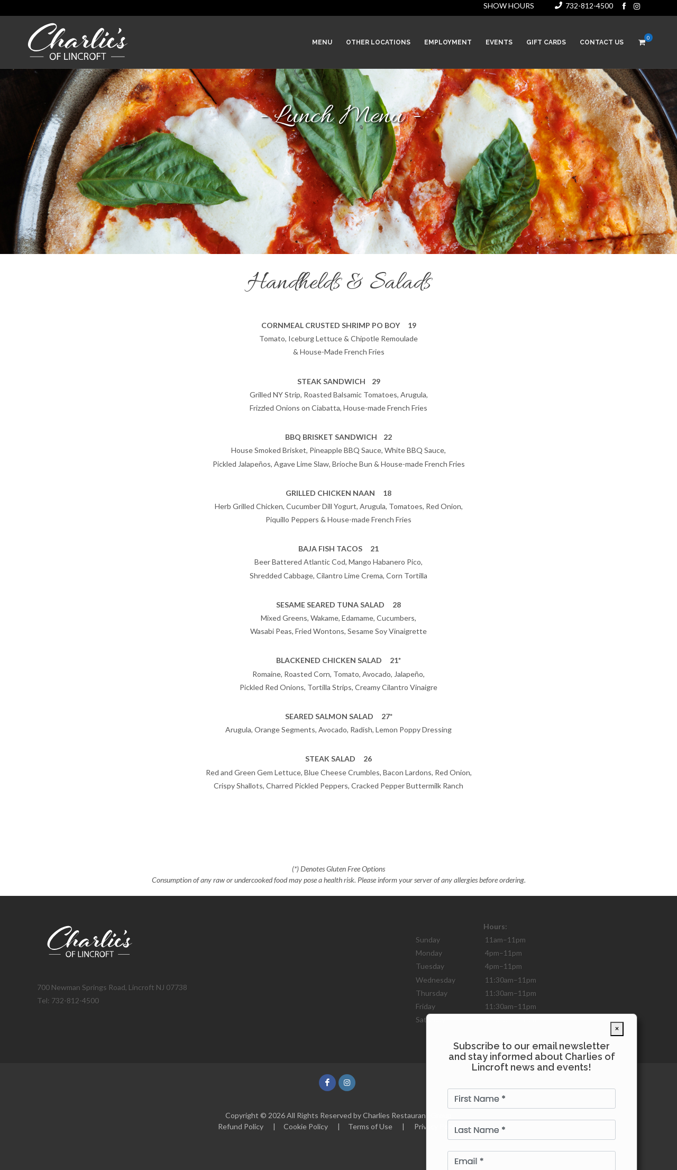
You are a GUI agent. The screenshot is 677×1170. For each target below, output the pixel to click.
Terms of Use (370, 1126)
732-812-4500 (589, 5)
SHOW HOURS (508, 5)
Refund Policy (240, 1126)
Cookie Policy (305, 1126)
